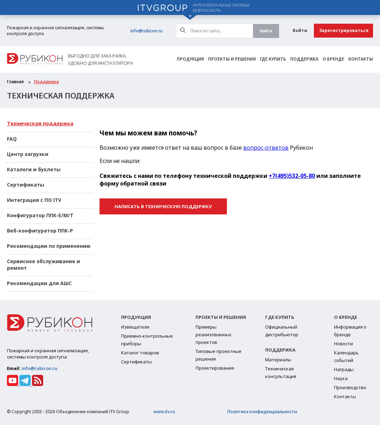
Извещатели (135, 327)
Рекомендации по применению (48, 246)
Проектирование (215, 368)
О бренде (333, 59)
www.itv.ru (164, 412)
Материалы (278, 359)
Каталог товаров (140, 352)
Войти (300, 30)
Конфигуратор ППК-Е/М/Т (40, 215)
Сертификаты (25, 184)
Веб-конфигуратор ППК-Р (40, 230)
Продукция (190, 59)
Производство (350, 387)
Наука (341, 378)
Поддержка (304, 59)
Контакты (360, 59)
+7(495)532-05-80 (292, 176)
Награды (344, 369)
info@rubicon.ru (146, 31)
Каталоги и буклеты (34, 169)
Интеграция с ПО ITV (34, 200)
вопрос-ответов (265, 147)
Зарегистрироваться (344, 30)
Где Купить (273, 59)
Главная (15, 82)
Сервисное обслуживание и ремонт (43, 264)
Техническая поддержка (40, 123)
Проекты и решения (232, 59)
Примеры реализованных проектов (213, 334)
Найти (266, 31)
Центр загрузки (27, 154)
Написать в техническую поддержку (163, 206)
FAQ (12, 138)
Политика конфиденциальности (262, 412)
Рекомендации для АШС (39, 283)
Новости (343, 343)
